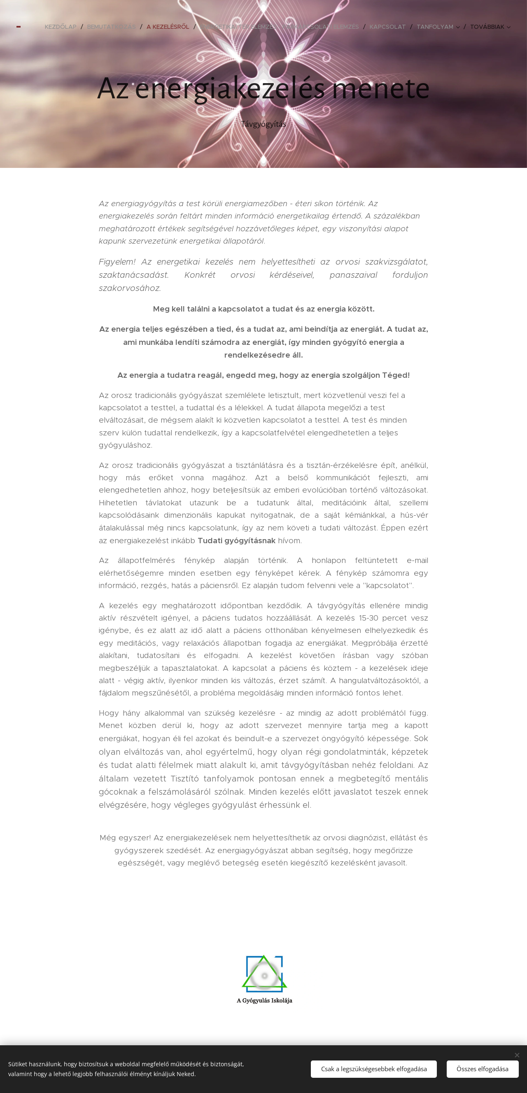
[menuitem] (63, 26)
